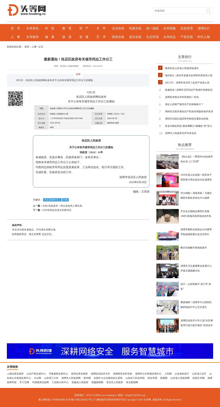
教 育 (67, 28)
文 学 (101, 28)
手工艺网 (24, 382)
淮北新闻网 (132, 382)
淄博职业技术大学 (100, 373)
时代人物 (203, 37)
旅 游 (67, 37)
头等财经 (32, 37)
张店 (46, 200)
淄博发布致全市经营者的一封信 (182, 97)
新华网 (87, 378)
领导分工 (56, 200)
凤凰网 (163, 378)
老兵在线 (135, 37)
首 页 (15, 28)
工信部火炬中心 (60, 382)
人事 (34, 47)
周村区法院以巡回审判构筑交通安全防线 (186, 118)
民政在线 (135, 28)
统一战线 (152, 28)
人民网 (168, 373)
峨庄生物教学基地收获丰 (193, 247)
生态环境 (152, 37)
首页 (26, 47)
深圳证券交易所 (79, 373)
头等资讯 (32, 28)
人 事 (15, 37)
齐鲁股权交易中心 (58, 373)
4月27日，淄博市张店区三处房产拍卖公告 (187, 82)
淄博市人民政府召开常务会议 (180, 133)
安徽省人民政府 (80, 382)
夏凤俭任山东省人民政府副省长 (182, 68)
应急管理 (186, 28)
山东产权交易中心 (36, 373)
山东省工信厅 (199, 373)
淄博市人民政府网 (71, 378)
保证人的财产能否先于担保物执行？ (184, 104)
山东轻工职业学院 (135, 378)
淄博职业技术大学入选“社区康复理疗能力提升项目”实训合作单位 (196, 325)
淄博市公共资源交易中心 (148, 373)
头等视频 (169, 28)
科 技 (49, 28)
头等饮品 (169, 37)
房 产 (84, 28)
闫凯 (65, 200)
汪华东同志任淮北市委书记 (56, 210)
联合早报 (152, 378)
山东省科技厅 (182, 373)
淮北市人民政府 (114, 382)
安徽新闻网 (97, 382)
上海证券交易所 (15, 373)
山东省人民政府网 (180, 378)
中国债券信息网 (40, 382)
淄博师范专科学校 (122, 373)
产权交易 (186, 37)
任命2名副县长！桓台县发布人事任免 (62, 206)
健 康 (49, 37)
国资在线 (118, 37)
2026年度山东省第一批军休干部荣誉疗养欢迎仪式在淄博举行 (196, 180)
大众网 (37, 378)
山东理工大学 (51, 378)
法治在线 (118, 28)
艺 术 (101, 37)
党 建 (84, 37)
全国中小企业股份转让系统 (108, 378)
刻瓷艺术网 (198, 378)
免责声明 (46, 234)
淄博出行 (203, 28)
